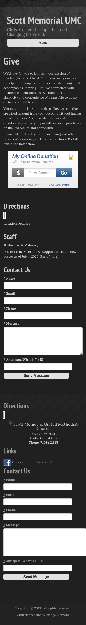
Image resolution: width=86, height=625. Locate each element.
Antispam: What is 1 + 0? (23, 561)
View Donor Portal (58, 184)
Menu (43, 42)
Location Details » (17, 223)
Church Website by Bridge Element (43, 615)
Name (9, 278)
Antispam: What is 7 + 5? (23, 360)
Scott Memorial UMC (44, 19)
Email (9, 293)
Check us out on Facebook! (27, 462)
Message (11, 324)
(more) (53, 256)
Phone (10, 308)
